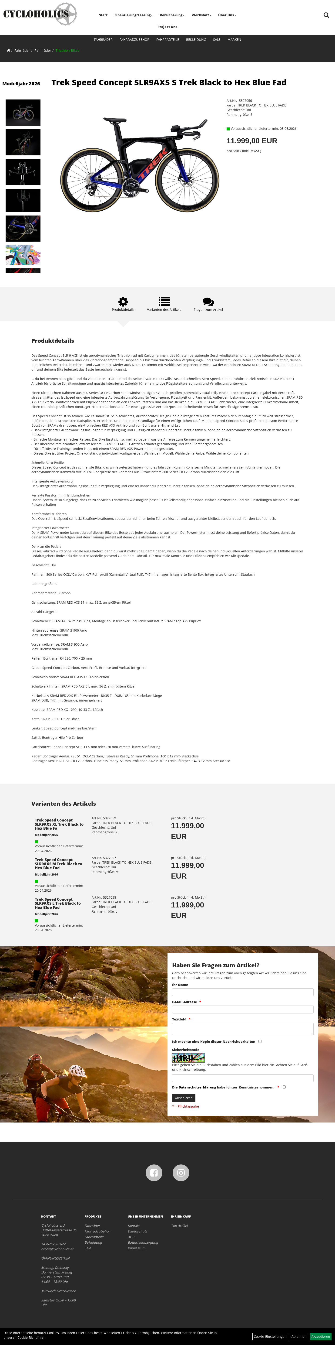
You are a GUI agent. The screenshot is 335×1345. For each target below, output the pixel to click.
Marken (234, 39)
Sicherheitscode (185, 1049)
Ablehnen (299, 1336)
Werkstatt (201, 15)
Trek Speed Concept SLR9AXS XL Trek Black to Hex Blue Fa (59, 824)
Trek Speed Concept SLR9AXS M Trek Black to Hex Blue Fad (58, 863)
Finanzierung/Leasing (133, 15)
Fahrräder (103, 39)
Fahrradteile (167, 39)
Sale (217, 39)
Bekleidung (196, 39)
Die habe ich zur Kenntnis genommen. (223, 1087)
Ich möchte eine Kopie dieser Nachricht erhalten (213, 1041)
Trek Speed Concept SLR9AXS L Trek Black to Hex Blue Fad (58, 903)
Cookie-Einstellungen (270, 1336)
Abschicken (184, 1098)
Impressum (136, 1248)
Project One (167, 26)
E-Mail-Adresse (184, 1002)
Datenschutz (137, 1231)
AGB (131, 1237)
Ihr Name (180, 984)
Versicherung (172, 15)
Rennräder (42, 50)
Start (103, 15)
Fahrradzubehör (134, 39)
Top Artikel (179, 1225)
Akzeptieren (321, 1336)
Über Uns (227, 15)
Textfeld (179, 1019)
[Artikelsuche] (326, 15)
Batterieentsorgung (143, 1242)
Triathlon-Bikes (67, 50)
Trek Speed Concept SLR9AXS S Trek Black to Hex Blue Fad (169, 82)
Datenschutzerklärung (197, 1087)
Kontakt (134, 1225)
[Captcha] (243, 1078)
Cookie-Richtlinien (31, 1337)
